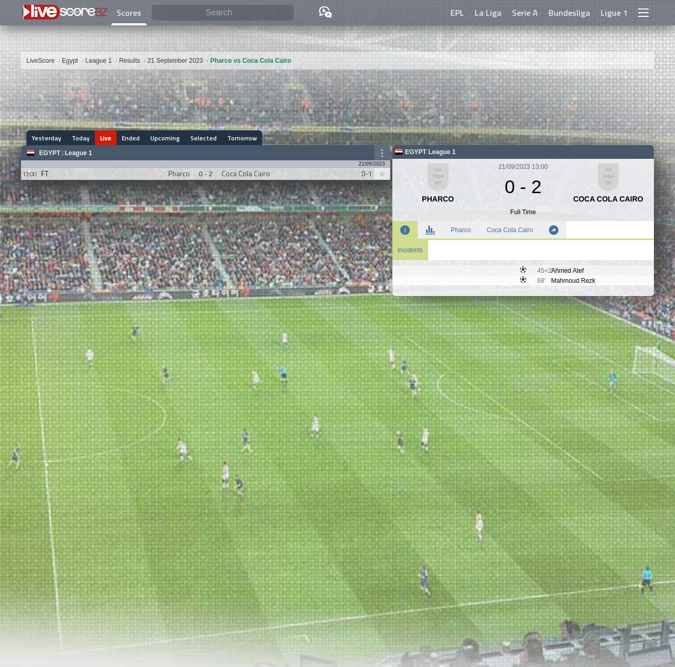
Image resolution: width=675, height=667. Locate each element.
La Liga (488, 12)
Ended (131, 138)
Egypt (50, 153)
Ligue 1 (614, 12)
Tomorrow (242, 138)
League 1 (78, 153)
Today (81, 138)
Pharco (461, 230)
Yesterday (46, 138)
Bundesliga (569, 12)
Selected (203, 138)
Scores (129, 12)
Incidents (410, 250)
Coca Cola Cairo (510, 230)
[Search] (223, 13)
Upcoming (165, 138)
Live (105, 138)
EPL (457, 12)
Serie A (525, 12)
